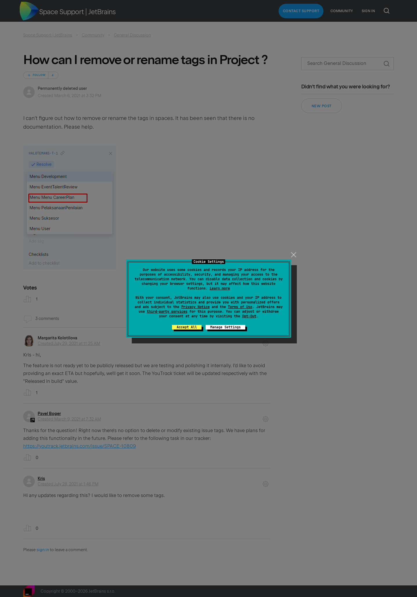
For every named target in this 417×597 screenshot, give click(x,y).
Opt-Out (249, 316)
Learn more (220, 288)
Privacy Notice (195, 307)
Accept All (187, 327)
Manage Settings (225, 327)
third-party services (167, 311)
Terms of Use (240, 307)
